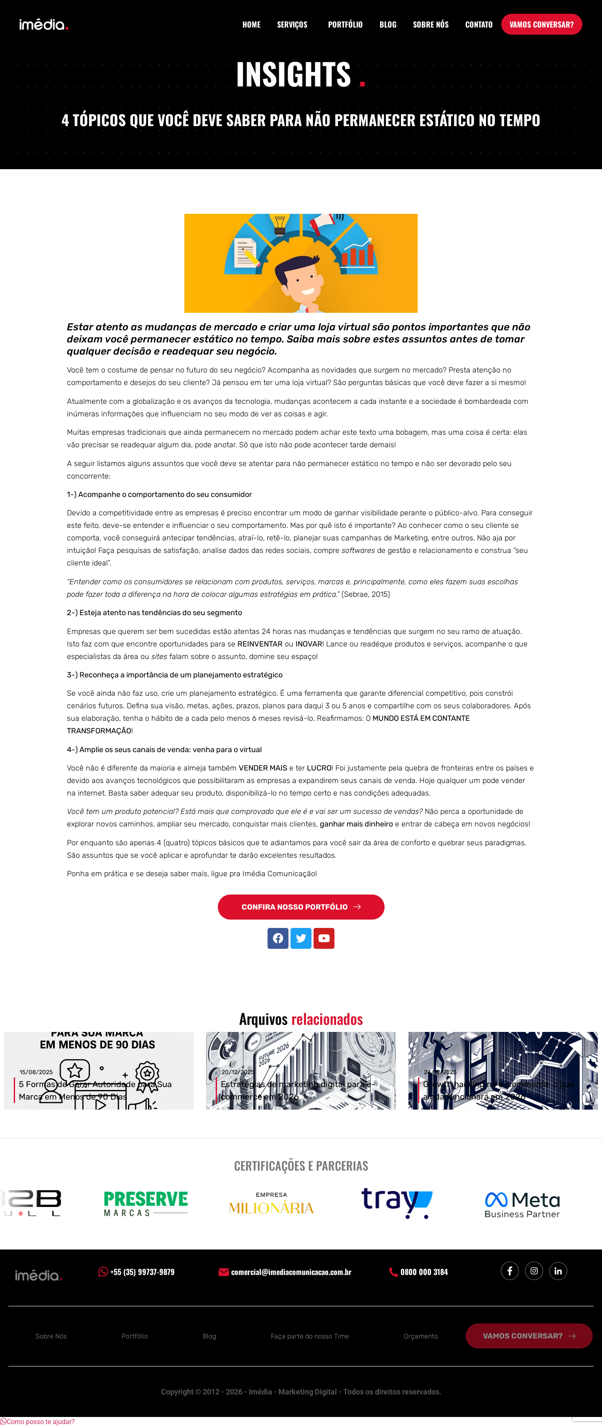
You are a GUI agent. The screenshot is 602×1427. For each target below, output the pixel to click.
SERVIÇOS (294, 24)
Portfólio (135, 1336)
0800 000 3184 (418, 1271)
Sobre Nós (51, 1336)
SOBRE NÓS (431, 24)
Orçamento (421, 1336)
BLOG (388, 24)
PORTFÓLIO (345, 24)
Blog (209, 1336)
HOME (251, 24)
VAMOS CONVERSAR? (542, 24)
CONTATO (479, 24)
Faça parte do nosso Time (310, 1336)
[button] (37, 1422)
